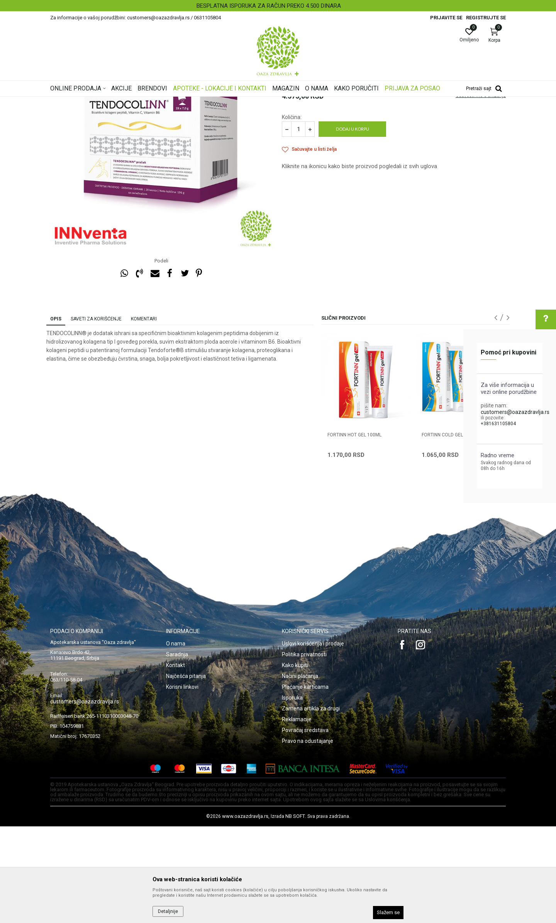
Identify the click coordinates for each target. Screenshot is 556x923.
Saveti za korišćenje (96, 415)
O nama (175, 740)
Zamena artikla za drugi (311, 805)
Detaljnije (168, 911)
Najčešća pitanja (186, 773)
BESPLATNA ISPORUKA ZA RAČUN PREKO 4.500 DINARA (277, 5)
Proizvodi (128, 101)
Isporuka (292, 794)
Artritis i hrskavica (214, 101)
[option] (278, 6)
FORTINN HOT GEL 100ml (354, 531)
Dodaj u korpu (352, 225)
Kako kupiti (295, 762)
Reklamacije (297, 816)
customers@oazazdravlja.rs (515, 412)
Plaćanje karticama (305, 783)
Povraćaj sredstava (305, 827)
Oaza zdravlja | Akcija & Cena (81, 101)
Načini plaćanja (300, 773)
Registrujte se (486, 17)
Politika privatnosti (304, 751)
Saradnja (177, 751)
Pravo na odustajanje (307, 837)
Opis (55, 415)
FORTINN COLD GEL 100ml (450, 531)
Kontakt (175, 762)
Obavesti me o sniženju (481, 192)
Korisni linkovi (182, 783)
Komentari (144, 415)
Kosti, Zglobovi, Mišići (167, 101)
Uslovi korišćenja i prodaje (313, 740)
